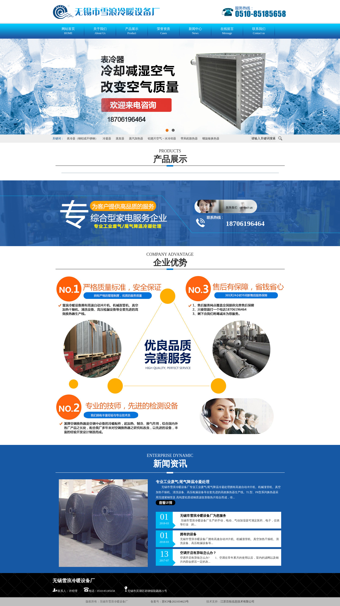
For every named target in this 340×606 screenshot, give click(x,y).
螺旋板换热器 (210, 138)
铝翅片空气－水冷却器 (162, 138)
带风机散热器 (189, 138)
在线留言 (227, 31)
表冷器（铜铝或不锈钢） (82, 138)
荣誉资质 (164, 31)
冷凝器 (107, 138)
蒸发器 (120, 138)
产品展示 (132, 31)
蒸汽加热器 (136, 138)
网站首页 (68, 31)
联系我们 (259, 31)
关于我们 (100, 31)
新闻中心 (195, 31)
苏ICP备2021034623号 (176, 601)
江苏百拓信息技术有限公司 (237, 601)
